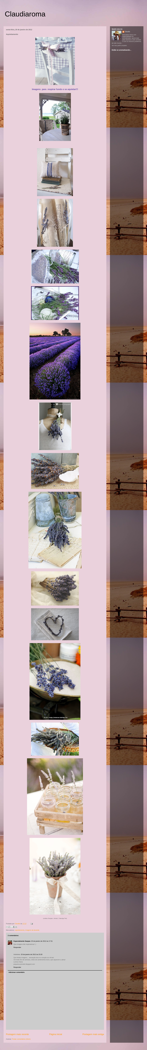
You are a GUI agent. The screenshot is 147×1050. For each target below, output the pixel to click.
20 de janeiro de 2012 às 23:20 (31, 954)
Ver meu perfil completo (119, 45)
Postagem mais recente (17, 1034)
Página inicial (55, 1034)
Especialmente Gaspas (22, 941)
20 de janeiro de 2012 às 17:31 (42, 941)
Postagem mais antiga (93, 1034)
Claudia (18, 924)
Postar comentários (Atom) (21, 1039)
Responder (17, 947)
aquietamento (19, 930)
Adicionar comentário (17, 972)
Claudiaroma (25, 14)
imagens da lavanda (32, 930)
